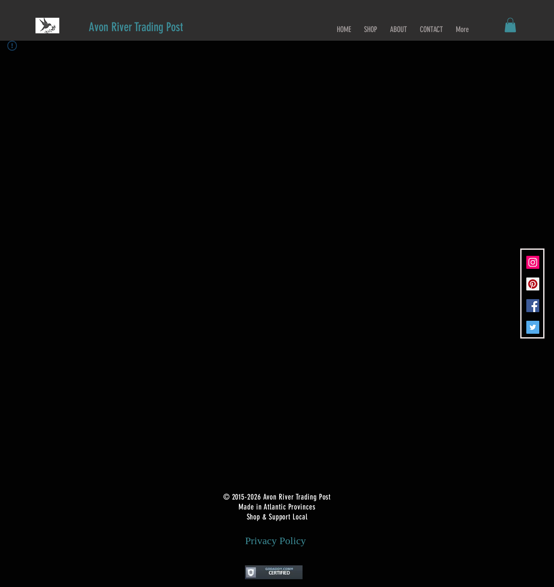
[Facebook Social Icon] (532, 305)
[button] (510, 25)
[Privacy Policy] (275, 541)
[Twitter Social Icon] (532, 327)
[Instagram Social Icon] (532, 262)
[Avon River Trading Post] (136, 27)
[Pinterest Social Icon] (532, 283)
